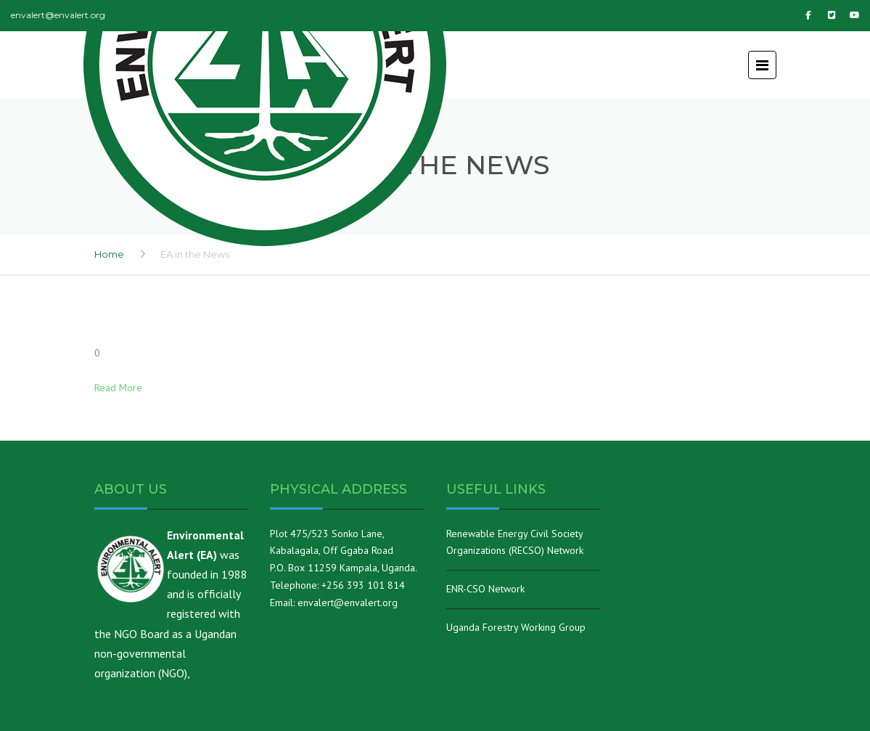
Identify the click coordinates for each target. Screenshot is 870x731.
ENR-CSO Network (485, 588)
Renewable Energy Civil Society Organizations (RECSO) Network (514, 542)
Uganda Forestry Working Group (516, 627)
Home (109, 254)
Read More (118, 387)
